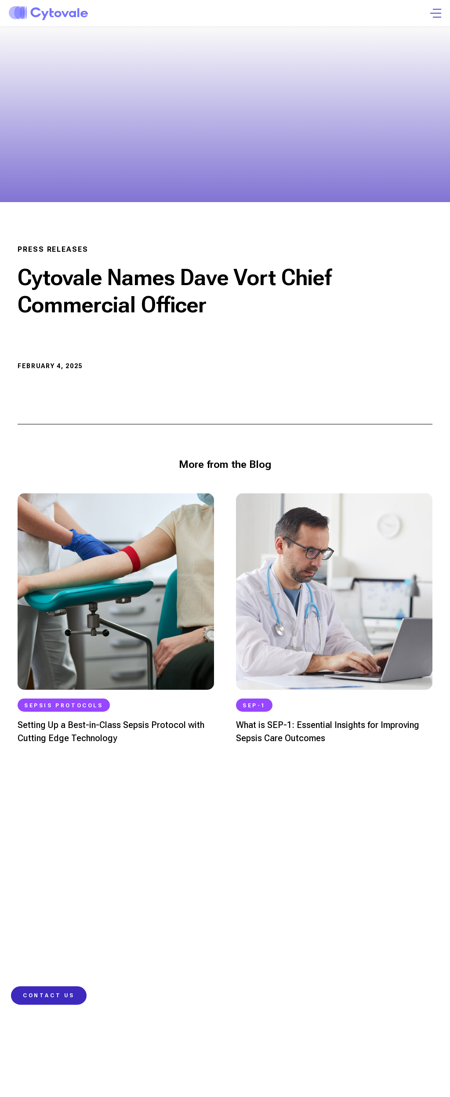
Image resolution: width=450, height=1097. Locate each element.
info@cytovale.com (43, 848)
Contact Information (264, 948)
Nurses (22, 932)
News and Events (371, 932)
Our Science (142, 916)
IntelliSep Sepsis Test (156, 932)
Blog (240, 932)
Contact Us (49, 995)
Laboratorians (33, 948)
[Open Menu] (435, 13)
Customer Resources (266, 963)
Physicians (27, 916)
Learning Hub (254, 916)
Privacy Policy (143, 1053)
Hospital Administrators (47, 963)
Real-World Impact (151, 963)
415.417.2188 (30, 888)
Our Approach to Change (161, 948)
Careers (357, 948)
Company (359, 916)
